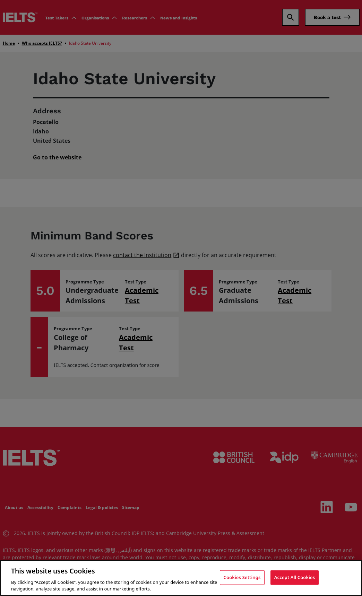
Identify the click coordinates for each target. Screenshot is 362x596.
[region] (181, 578)
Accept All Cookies (294, 577)
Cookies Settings (242, 577)
